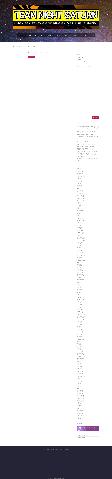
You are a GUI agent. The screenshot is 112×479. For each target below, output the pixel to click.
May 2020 (79, 287)
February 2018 (80, 331)
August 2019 (80, 301)
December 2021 (81, 255)
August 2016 (80, 361)
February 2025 (80, 192)
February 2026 (80, 171)
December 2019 (81, 294)
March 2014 (80, 410)
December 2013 (81, 415)
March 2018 (80, 329)
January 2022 (80, 254)
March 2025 (80, 190)
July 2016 (79, 363)
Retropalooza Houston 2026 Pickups (86, 134)
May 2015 (79, 386)
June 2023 (79, 225)
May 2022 (79, 247)
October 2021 (80, 259)
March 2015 (80, 390)
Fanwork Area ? (81, 437)
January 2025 (80, 193)
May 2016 (79, 366)
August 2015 (80, 381)
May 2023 (79, 227)
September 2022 (81, 240)
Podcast (51, 35)
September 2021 (81, 260)
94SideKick (79, 158)
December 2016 (81, 355)
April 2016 (79, 368)
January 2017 (80, 353)
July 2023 (79, 223)
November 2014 (81, 397)
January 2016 (80, 373)
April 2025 (79, 188)
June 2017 (79, 345)
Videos (43, 35)
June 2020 (79, 286)
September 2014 (81, 400)
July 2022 (79, 244)
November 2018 (81, 316)
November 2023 (81, 217)
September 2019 (81, 299)
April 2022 (79, 249)
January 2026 (80, 173)
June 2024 (79, 205)
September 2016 (81, 360)
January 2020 (80, 292)
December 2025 (81, 175)
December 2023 (81, 215)
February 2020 (80, 291)
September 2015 (81, 380)
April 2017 (79, 348)
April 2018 (79, 328)
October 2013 (80, 418)
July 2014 (79, 403)
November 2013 (81, 417)
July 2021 (79, 264)
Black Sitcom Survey (89, 144)
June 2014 (79, 405)
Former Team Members (83, 435)
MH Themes (66, 449)
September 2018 (81, 319)
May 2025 (79, 187)
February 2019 (80, 311)
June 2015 (79, 385)
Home (22, 35)
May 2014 (79, 407)
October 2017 (80, 338)
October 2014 (80, 398)
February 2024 (80, 212)
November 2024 (81, 197)
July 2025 (79, 183)
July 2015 (79, 383)
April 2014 (79, 408)
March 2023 (80, 230)
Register (79, 54)
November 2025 (81, 176)
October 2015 (80, 378)
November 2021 (81, 257)
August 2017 (80, 341)
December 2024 (81, 195)
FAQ (66, 35)
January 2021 (80, 274)
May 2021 (79, 267)
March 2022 (80, 250)
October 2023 (80, 218)
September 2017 (81, 339)
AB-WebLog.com (61, 478)
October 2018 (80, 318)
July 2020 (79, 284)
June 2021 (79, 266)
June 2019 (79, 304)
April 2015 (79, 388)
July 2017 (79, 343)
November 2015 (81, 376)
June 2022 (79, 245)
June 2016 (79, 365)
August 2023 (80, 222)
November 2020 (81, 277)
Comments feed (81, 59)
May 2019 (79, 306)
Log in (78, 56)
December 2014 (81, 395)
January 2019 (80, 313)
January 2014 (80, 413)
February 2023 (80, 232)
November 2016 (81, 356)
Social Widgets (50, 478)
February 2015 (80, 392)
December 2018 (81, 314)
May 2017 (79, 346)
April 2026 (79, 168)
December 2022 (81, 235)
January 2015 (80, 393)
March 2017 (80, 350)
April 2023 (79, 229)
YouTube (84, 35)
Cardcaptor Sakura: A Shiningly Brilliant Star (87, 126)
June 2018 (79, 324)
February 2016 (80, 371)
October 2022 (80, 239)
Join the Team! (32, 35)
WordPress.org (81, 61)
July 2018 (79, 323)
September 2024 (81, 200)
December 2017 (81, 334)
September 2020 (81, 281)
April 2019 (79, 308)
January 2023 (80, 234)
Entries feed (80, 57)
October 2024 (80, 198)
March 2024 (80, 210)
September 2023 (81, 220)
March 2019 (80, 309)
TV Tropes (74, 35)
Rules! (59, 35)
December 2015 (81, 375)
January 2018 (80, 333)
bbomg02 (79, 155)
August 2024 (80, 202)
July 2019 (79, 302)
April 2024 (79, 208)
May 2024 (79, 207)
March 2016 (80, 370)
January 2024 (80, 213)
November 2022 (81, 237)
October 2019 (80, 297)
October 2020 (80, 279)
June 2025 (79, 185)
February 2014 (80, 412)
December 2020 (81, 276)
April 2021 (79, 269)
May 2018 (79, 326)
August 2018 (80, 321)
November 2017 (81, 336)
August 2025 (80, 182)
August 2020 (80, 282)
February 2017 (80, 351)
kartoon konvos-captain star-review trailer (87, 136)
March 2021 (80, 271)
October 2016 (80, 358)
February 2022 (80, 252)
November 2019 (81, 296)
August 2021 (80, 262)
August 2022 (80, 242)
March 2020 (80, 289)
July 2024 (79, 203)
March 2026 (80, 170)
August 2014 (80, 402)
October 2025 (80, 178)
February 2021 (80, 272)
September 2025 (81, 180)
